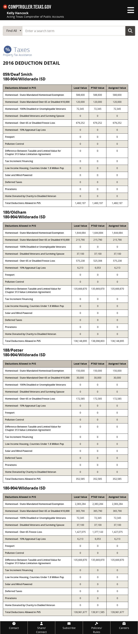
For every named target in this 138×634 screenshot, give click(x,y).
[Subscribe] (69, 625)
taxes (17, 49)
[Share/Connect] (41, 627)
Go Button (130, 30)
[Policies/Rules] (96, 627)
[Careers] (124, 625)
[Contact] (14, 625)
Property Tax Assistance (17, 55)
